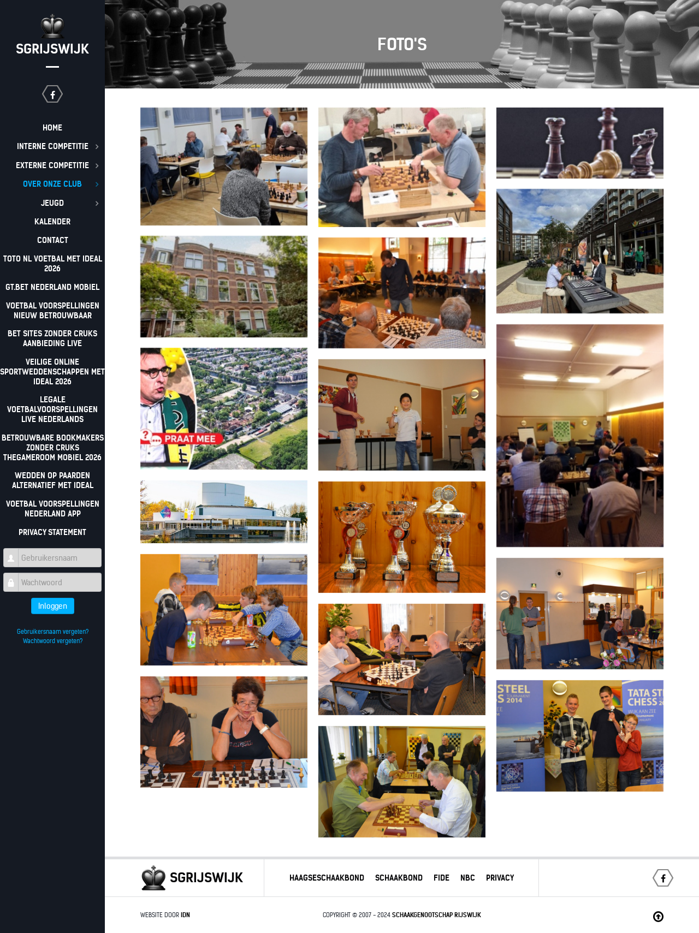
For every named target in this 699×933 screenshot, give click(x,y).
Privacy (500, 878)
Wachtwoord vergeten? (52, 641)
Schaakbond (399, 878)
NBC (467, 878)
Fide (441, 878)
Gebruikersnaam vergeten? (52, 631)
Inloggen (52, 606)
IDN (185, 915)
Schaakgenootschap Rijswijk (436, 915)
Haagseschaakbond (326, 878)
